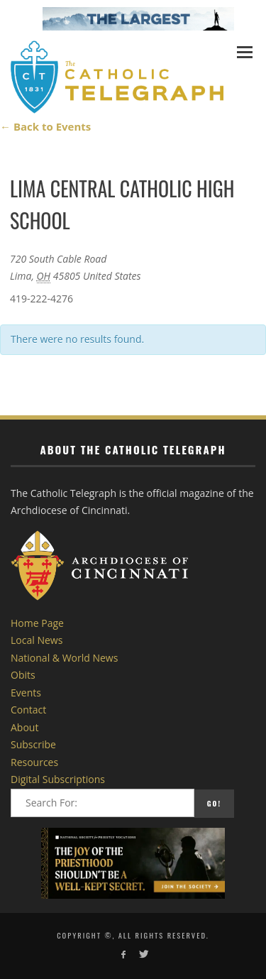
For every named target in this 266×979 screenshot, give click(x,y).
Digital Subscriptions (58, 779)
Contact (28, 709)
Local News (36, 640)
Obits (23, 675)
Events (26, 692)
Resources (34, 762)
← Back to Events (45, 126)
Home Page (37, 623)
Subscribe (33, 744)
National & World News (64, 657)
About (24, 727)
